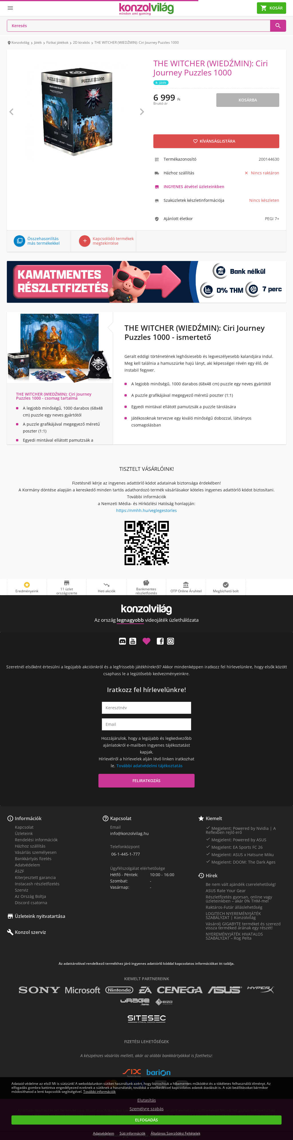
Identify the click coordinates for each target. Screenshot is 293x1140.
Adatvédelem (27, 865)
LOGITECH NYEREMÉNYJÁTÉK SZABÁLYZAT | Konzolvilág (233, 915)
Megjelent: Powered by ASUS (236, 839)
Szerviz (21, 890)
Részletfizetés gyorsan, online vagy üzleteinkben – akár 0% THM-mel (239, 899)
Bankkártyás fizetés (33, 858)
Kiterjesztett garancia (35, 877)
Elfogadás (146, 1120)
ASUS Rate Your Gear (226, 890)
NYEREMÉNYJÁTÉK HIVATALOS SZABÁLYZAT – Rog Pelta (234, 936)
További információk (99, 1091)
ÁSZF (19, 871)
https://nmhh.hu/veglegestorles (146, 510)
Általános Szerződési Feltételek (175, 1133)
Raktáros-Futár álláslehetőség (234, 907)
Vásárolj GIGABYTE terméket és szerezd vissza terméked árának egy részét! (243, 925)
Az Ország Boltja (30, 896)
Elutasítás (146, 1100)
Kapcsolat (24, 827)
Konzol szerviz (30, 932)
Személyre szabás (147, 1109)
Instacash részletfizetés (37, 883)
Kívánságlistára (214, 141)
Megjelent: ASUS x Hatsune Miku (240, 854)
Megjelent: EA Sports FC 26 (234, 847)
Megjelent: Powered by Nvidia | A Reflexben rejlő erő (241, 830)
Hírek (211, 875)
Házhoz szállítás (30, 846)
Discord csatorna (31, 902)
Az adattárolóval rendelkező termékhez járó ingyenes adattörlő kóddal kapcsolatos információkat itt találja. (146, 963)
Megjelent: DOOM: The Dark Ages (241, 862)
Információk (28, 818)
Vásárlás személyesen (36, 852)
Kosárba (248, 100)
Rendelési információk (36, 839)
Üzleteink (24, 833)
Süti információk (132, 1133)
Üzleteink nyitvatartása (40, 916)
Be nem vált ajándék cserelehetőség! (241, 884)
